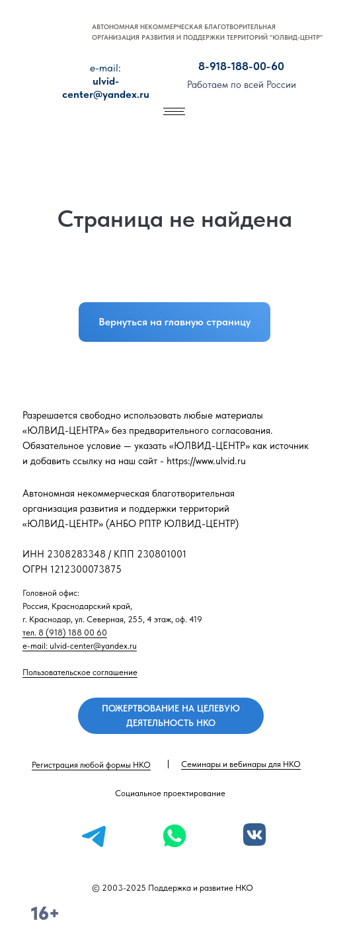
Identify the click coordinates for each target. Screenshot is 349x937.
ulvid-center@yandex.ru (105, 81)
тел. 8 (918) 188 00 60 (64, 632)
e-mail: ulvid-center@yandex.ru (79, 646)
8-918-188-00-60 (241, 66)
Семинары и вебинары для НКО (241, 764)
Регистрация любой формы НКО (91, 765)
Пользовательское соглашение (79, 672)
